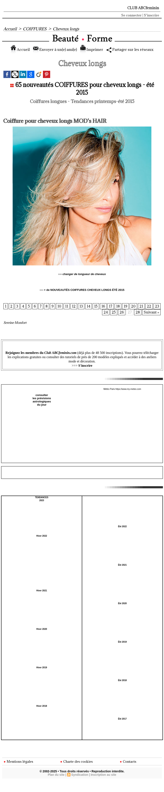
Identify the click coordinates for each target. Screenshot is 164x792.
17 (118, 306)
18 (126, 306)
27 (130, 312)
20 (141, 306)
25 (113, 312)
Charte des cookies (76, 761)
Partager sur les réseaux (130, 49)
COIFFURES (35, 28)
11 (74, 306)
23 (97, 312)
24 (105, 312)
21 (149, 306)
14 (96, 306)
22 (157, 306)
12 (81, 306)
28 (138, 312)
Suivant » (151, 312)
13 (89, 306)
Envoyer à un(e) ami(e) (55, 49)
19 (133, 306)
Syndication (79, 774)
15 (103, 306)
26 (122, 312)
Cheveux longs (66, 28)
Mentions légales (18, 761)
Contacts (128, 761)
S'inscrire (151, 15)
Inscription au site (103, 774)
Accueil (10, 28)
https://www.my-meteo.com (128, 389)
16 (111, 306)
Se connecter (131, 15)
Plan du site (56, 774)
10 (67, 306)
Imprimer (91, 49)
